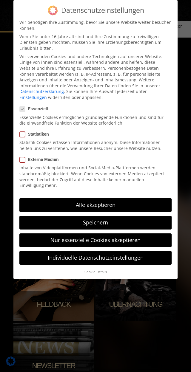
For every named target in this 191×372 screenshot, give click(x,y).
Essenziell (35, 108)
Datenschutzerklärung (41, 91)
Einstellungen (33, 97)
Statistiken (36, 134)
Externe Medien (40, 159)
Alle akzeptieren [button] (95, 204)
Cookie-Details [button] (95, 271)
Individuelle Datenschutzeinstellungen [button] (96, 257)
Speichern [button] (95, 222)
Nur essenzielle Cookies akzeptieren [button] (95, 239)
